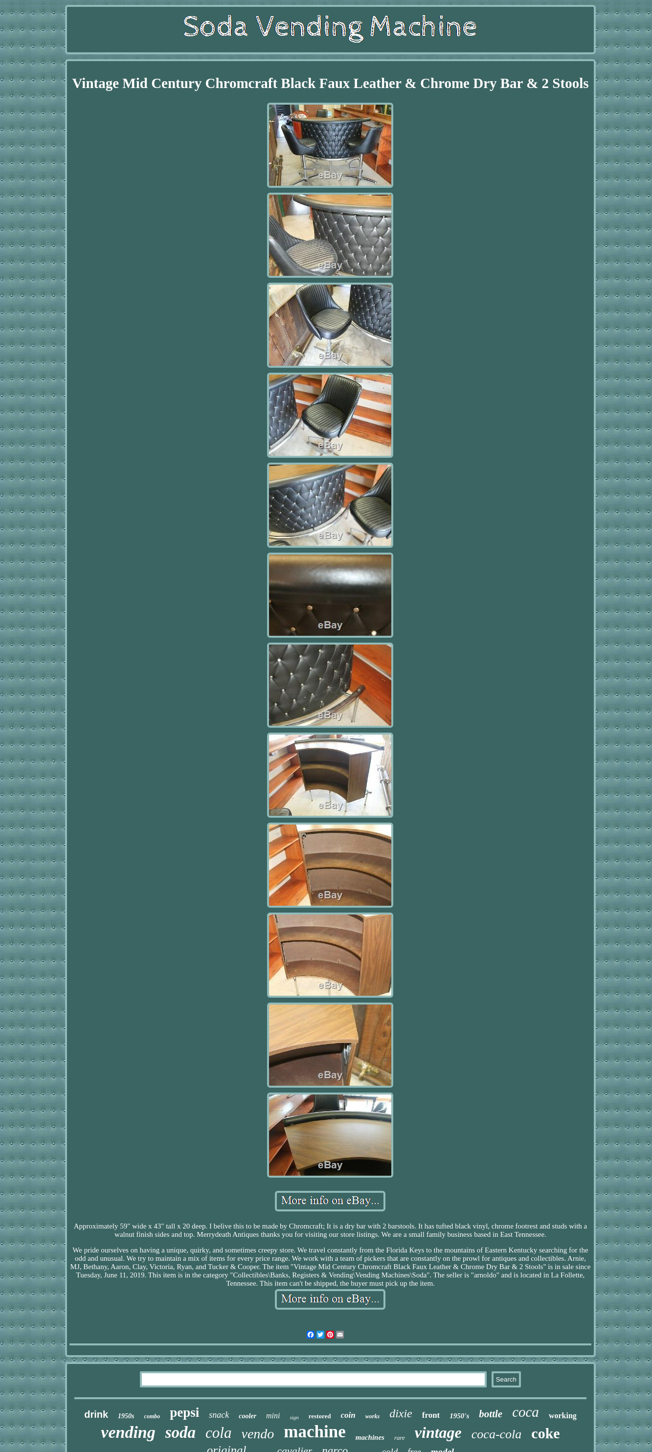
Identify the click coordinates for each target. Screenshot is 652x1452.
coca (525, 1412)
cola (218, 1432)
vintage (438, 1432)
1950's (459, 1416)
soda (180, 1432)
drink (96, 1414)
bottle (490, 1414)
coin (348, 1415)
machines (370, 1437)
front (431, 1415)
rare (399, 1437)
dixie (400, 1413)
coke (545, 1433)
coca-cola (497, 1434)
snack (219, 1415)
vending (128, 1432)
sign (294, 1417)
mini (273, 1415)
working (563, 1415)
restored (320, 1416)
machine (314, 1431)
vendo (257, 1433)
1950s (126, 1416)
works (372, 1416)
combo (152, 1416)
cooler (247, 1416)
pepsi (184, 1412)
